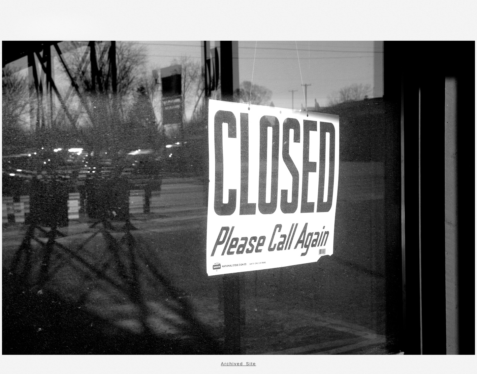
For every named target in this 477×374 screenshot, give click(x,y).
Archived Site (238, 363)
